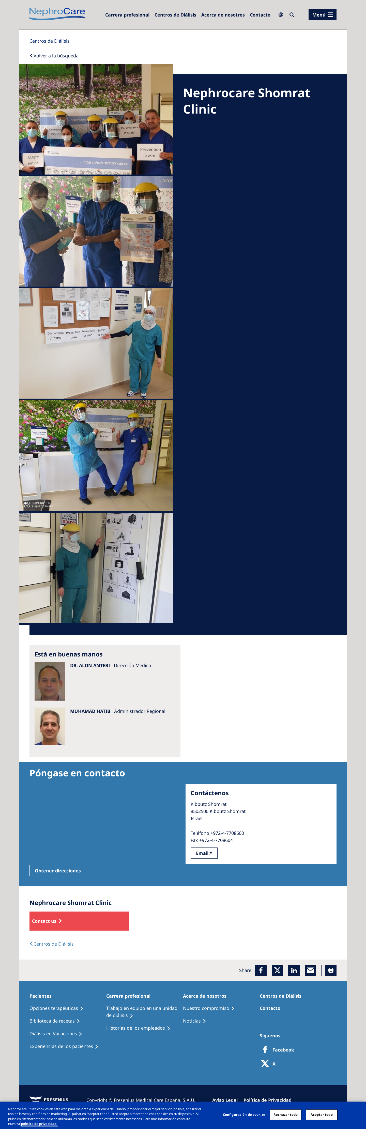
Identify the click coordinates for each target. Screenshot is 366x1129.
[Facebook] (261, 970)
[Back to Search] (54, 55)
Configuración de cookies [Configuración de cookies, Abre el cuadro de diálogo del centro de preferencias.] (244, 1114)
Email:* (204, 853)
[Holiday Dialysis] (58, 1034)
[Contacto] (260, 14)
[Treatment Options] (58, 1008)
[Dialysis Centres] (127, 14)
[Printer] (331, 970)
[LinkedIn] (294, 970)
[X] (270, 1064)
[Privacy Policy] (269, 1100)
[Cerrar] (357, 1114)
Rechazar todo (285, 1114)
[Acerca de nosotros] (223, 14)
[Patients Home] (42, 995)
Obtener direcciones (58, 871)
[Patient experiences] (66, 1046)
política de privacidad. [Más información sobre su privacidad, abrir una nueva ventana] (39, 1123)
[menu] (323, 14)
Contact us (44, 921)
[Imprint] (227, 1100)
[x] (277, 970)
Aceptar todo (322, 1114)
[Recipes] (57, 1021)
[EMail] (310, 970)
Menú (319, 15)
